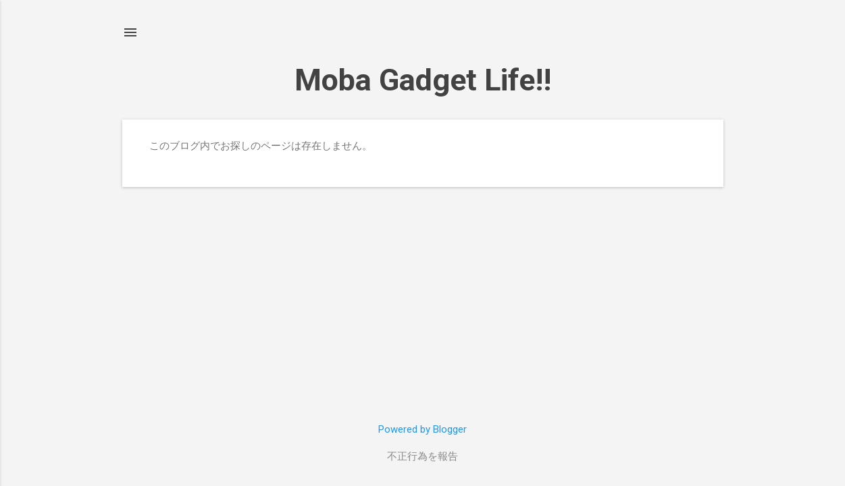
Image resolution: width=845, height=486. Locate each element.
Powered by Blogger (422, 429)
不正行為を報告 (422, 456)
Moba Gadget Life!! (423, 80)
